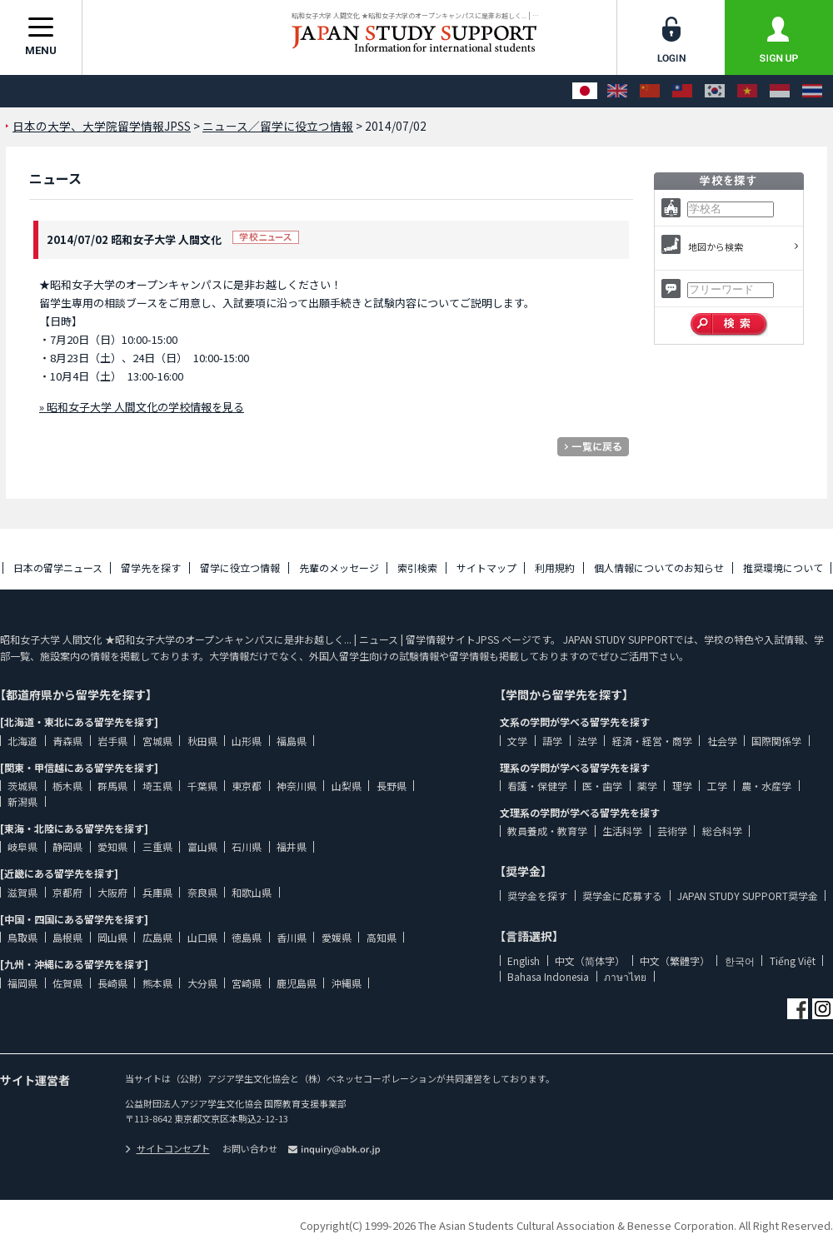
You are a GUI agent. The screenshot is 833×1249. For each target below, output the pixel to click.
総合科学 (722, 831)
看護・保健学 (537, 786)
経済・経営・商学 (652, 741)
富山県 (202, 846)
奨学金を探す (537, 895)
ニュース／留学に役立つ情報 (277, 125)
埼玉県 (157, 786)
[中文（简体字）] (649, 91)
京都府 (67, 892)
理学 (682, 786)
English (523, 960)
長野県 (392, 786)
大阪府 (112, 892)
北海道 (22, 741)
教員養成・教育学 (547, 831)
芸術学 (672, 831)
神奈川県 (297, 786)
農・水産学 (766, 786)
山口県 (202, 937)
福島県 (292, 741)
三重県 (157, 846)
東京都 (247, 786)
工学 (717, 786)
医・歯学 (602, 786)
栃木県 (67, 786)
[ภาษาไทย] (812, 91)
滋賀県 (22, 892)
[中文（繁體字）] (682, 91)
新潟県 (22, 801)
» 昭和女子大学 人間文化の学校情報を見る (141, 407)
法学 (587, 741)
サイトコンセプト (167, 1148)
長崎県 (112, 983)
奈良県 (202, 892)
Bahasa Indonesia (548, 976)
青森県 (67, 741)
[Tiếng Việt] (747, 91)
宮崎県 (247, 983)
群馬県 (112, 786)
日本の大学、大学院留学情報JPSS (101, 125)
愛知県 (112, 846)
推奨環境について (783, 567)
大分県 (202, 983)
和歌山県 (252, 892)
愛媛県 (337, 937)
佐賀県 (67, 983)
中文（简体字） (590, 960)
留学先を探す (151, 567)
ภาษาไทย (625, 976)
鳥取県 (22, 937)
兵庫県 (157, 892)
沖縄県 (347, 983)
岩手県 (112, 741)
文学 (517, 741)
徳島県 (247, 937)
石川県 (247, 846)
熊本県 (157, 983)
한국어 (740, 960)
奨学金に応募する (622, 895)
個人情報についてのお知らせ (659, 567)
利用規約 (555, 567)
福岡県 (22, 983)
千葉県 (202, 786)
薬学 (647, 786)
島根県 (67, 937)
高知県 (382, 937)
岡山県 (112, 937)
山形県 (247, 741)
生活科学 (622, 831)
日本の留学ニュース (57, 567)
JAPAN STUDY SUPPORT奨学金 (747, 895)
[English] (617, 91)
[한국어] (714, 91)
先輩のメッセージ (339, 567)
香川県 (292, 937)
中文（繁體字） (675, 960)
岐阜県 (22, 846)
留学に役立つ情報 (240, 567)
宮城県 (157, 741)
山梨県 (347, 786)
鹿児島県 (297, 983)
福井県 (292, 846)
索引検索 (417, 567)
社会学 (722, 741)
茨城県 (22, 786)
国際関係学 (776, 741)
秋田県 (202, 741)
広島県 (157, 937)
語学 (552, 741)
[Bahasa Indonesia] (779, 91)
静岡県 (67, 846)
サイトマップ (486, 567)
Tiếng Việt (793, 960)
